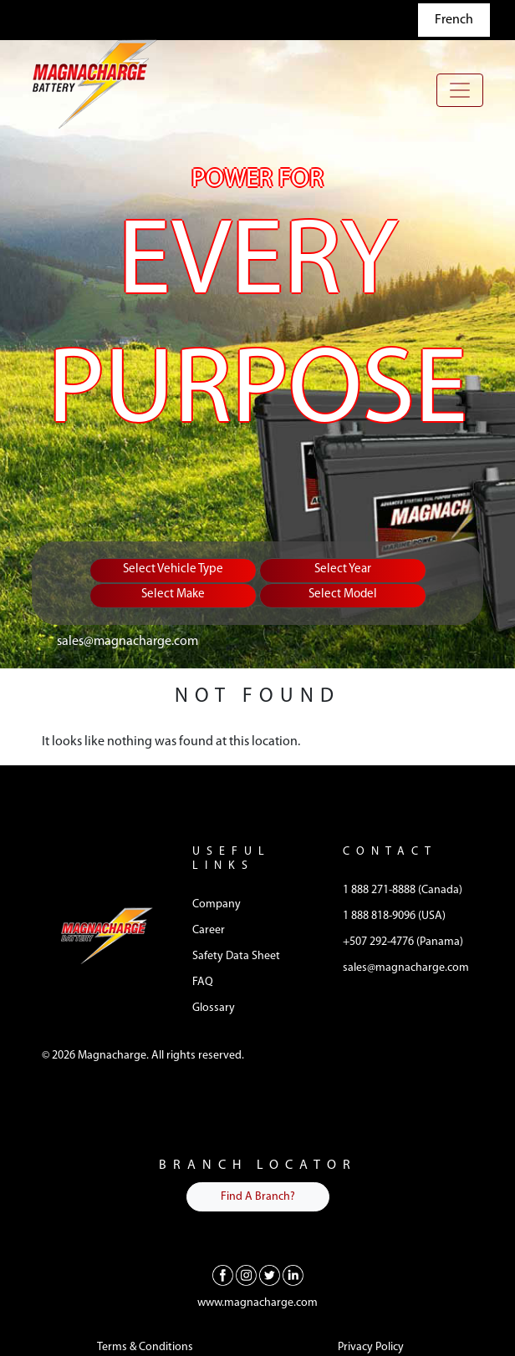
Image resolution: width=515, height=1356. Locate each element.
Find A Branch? (258, 1197)
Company (216, 904)
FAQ (202, 982)
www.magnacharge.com (257, 1303)
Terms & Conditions (145, 1347)
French (454, 20)
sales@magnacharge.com (127, 641)
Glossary (213, 1008)
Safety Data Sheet (236, 956)
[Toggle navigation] (459, 90)
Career (208, 930)
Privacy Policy (371, 1347)
